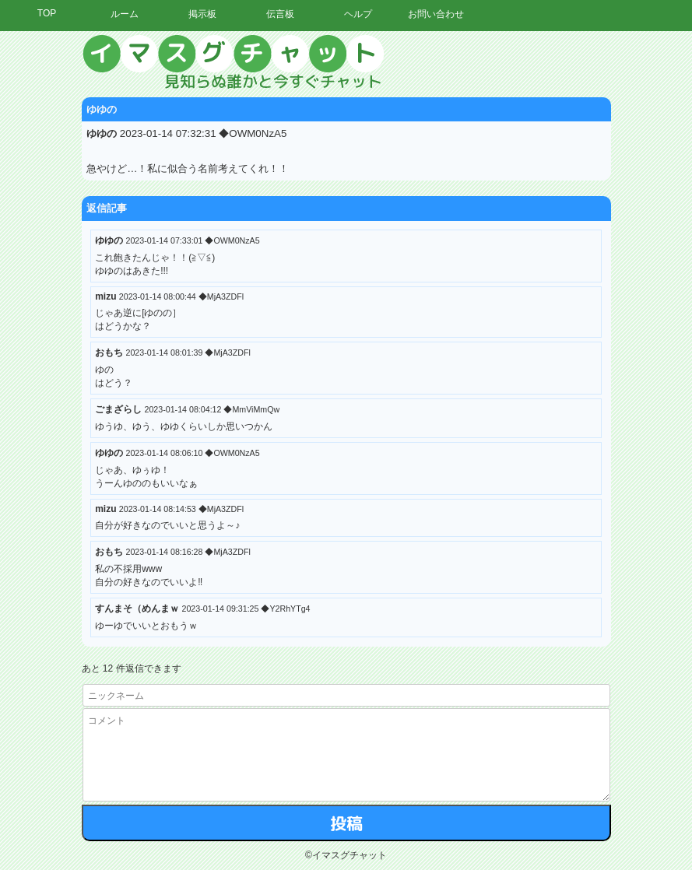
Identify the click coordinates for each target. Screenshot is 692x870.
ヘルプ (358, 14)
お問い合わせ (436, 14)
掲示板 (202, 14)
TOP (46, 13)
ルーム (125, 14)
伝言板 (280, 14)
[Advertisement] (548, 268)
